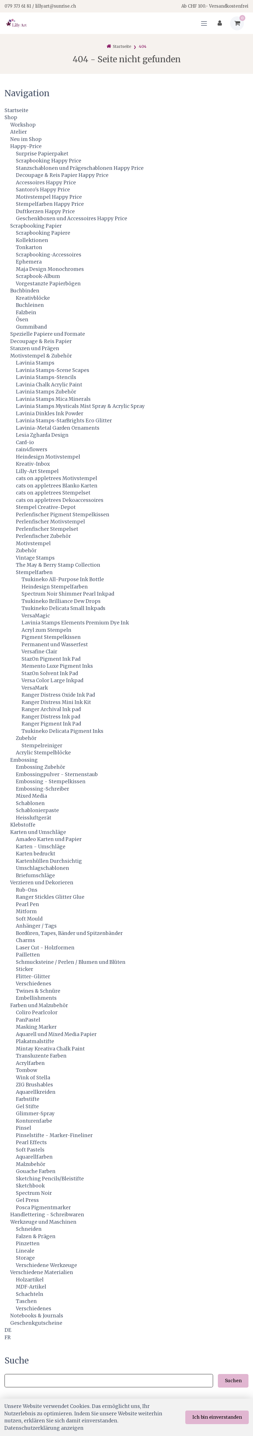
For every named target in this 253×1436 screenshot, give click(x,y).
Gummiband (31, 327)
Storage (25, 1258)
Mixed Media (31, 796)
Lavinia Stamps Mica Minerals (53, 399)
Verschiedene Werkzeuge (46, 1265)
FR (8, 1337)
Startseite (16, 110)
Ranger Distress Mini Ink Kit (56, 702)
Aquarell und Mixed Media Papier (56, 1034)
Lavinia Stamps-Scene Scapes (52, 370)
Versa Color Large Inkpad (52, 680)
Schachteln (29, 1294)
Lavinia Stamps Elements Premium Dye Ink (75, 623)
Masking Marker (36, 1027)
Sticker (24, 969)
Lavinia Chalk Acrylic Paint (49, 385)
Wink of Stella (33, 1078)
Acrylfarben (30, 1063)
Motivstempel (33, 543)
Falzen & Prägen (36, 1236)
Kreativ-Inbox (33, 464)
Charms (25, 940)
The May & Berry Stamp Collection (58, 565)
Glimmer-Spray (35, 1113)
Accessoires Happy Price (46, 182)
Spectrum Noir (34, 1193)
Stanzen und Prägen (34, 348)
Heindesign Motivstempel (48, 457)
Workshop (23, 125)
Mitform (26, 911)
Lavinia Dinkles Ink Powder (49, 413)
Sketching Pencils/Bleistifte (50, 1179)
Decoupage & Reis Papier (41, 341)
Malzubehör (30, 1164)
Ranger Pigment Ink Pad (51, 724)
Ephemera (29, 262)
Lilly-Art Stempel (37, 471)
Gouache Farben (36, 1171)
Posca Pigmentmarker (43, 1207)
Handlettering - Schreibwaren (47, 1215)
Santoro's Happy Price (43, 190)
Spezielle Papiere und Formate (47, 334)
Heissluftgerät (33, 818)
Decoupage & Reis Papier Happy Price (62, 175)
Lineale (25, 1251)
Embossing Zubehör (40, 767)
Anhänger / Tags (36, 926)
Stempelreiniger (42, 745)
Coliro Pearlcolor (37, 1012)
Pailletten (28, 955)
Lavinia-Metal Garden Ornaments (57, 428)
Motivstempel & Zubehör (41, 356)
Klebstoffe (22, 825)
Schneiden (29, 1229)
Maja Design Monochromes (50, 269)
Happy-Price (26, 146)
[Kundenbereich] (220, 23)
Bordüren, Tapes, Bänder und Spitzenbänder (69, 933)
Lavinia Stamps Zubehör (46, 392)
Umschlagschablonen (42, 868)
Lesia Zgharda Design (42, 435)
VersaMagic (36, 616)
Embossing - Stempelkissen (51, 781)
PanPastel (28, 1020)
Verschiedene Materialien (41, 1272)
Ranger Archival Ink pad (51, 709)
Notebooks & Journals (36, 1316)
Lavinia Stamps (35, 363)
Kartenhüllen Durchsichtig (49, 861)
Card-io (25, 442)
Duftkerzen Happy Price (45, 211)
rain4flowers (31, 449)
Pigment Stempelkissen (51, 637)
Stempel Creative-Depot (46, 507)
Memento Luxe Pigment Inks (57, 666)
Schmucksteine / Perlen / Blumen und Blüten (71, 962)
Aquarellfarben (34, 1157)
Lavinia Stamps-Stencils (46, 377)
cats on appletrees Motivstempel (56, 478)
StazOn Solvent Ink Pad (50, 673)
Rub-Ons (26, 890)
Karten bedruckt (35, 854)
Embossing (24, 760)
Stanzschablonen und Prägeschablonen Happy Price (80, 168)
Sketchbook (30, 1186)
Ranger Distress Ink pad (51, 717)
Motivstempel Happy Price (49, 197)
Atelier (18, 132)
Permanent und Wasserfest (55, 644)
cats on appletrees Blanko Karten (56, 486)
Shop (11, 117)
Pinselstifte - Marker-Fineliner (54, 1135)
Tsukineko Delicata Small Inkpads (63, 608)
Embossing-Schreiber (42, 789)
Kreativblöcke (33, 298)
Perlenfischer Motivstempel (50, 522)
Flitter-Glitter (33, 976)
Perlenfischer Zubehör (43, 536)
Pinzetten (28, 1243)
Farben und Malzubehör (39, 1005)
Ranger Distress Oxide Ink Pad (58, 695)
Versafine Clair (39, 652)
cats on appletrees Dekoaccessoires (59, 500)
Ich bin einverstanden (217, 1417)
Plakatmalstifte (35, 1041)
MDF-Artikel (31, 1287)
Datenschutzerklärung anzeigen (44, 1428)
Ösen (22, 319)
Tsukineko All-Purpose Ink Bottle (63, 579)
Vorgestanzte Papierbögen (48, 284)
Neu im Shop (26, 139)
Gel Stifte (27, 1106)
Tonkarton (29, 247)
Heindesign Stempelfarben (55, 587)
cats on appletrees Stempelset (53, 493)
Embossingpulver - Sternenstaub (57, 774)
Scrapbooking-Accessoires (48, 255)
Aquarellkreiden (36, 1092)
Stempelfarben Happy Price (50, 204)
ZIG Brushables (34, 1085)
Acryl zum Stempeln (46, 630)
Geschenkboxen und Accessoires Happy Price (71, 218)
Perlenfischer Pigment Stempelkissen (62, 515)
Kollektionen (32, 240)
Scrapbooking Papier (36, 226)
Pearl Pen (27, 904)
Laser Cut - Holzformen (45, 948)
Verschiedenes (33, 984)
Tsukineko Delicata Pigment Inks (62, 731)
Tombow (26, 1070)
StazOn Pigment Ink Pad (51, 659)
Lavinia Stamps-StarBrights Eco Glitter (64, 421)
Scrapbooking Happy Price (48, 161)
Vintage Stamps (35, 558)
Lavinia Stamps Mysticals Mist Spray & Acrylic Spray (80, 406)
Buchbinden (24, 291)
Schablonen (30, 803)
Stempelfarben (34, 572)
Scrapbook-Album (38, 276)
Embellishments (36, 998)
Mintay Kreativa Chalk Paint (50, 1049)
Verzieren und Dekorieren (41, 882)
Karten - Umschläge (40, 847)
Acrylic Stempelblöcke (43, 753)
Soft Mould (29, 919)
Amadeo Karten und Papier (49, 839)
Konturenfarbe (34, 1121)
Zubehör (26, 550)
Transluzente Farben (41, 1056)
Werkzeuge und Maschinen (43, 1222)
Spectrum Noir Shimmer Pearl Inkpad (68, 594)
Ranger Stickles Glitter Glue (50, 897)
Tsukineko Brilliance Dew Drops (61, 601)
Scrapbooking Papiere (43, 233)
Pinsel (23, 1128)
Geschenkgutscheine (36, 1323)
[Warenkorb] (237, 23)
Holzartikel (30, 1280)
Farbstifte (27, 1099)
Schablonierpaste (37, 810)
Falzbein (26, 312)
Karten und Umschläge (38, 832)
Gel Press (27, 1200)
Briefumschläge (35, 875)
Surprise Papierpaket (42, 154)
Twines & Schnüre (38, 991)
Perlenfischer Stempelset (47, 529)
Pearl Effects (31, 1142)
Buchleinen (30, 305)
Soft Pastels (30, 1150)
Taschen (26, 1301)
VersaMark (35, 688)
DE (8, 1330)
